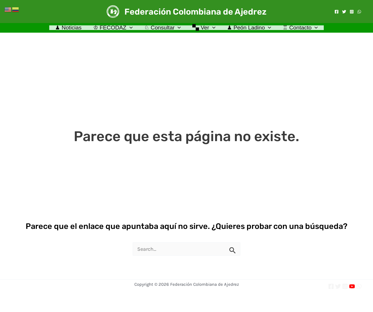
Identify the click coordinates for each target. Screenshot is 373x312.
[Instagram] (351, 11)
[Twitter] (344, 11)
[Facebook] (336, 11)
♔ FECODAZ (113, 29)
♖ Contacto (299, 29)
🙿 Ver (203, 29)
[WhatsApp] (359, 11)
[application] (130, 29)
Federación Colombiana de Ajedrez (195, 12)
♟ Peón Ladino (248, 29)
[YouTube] (352, 286)
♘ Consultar (162, 29)
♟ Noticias (69, 29)
